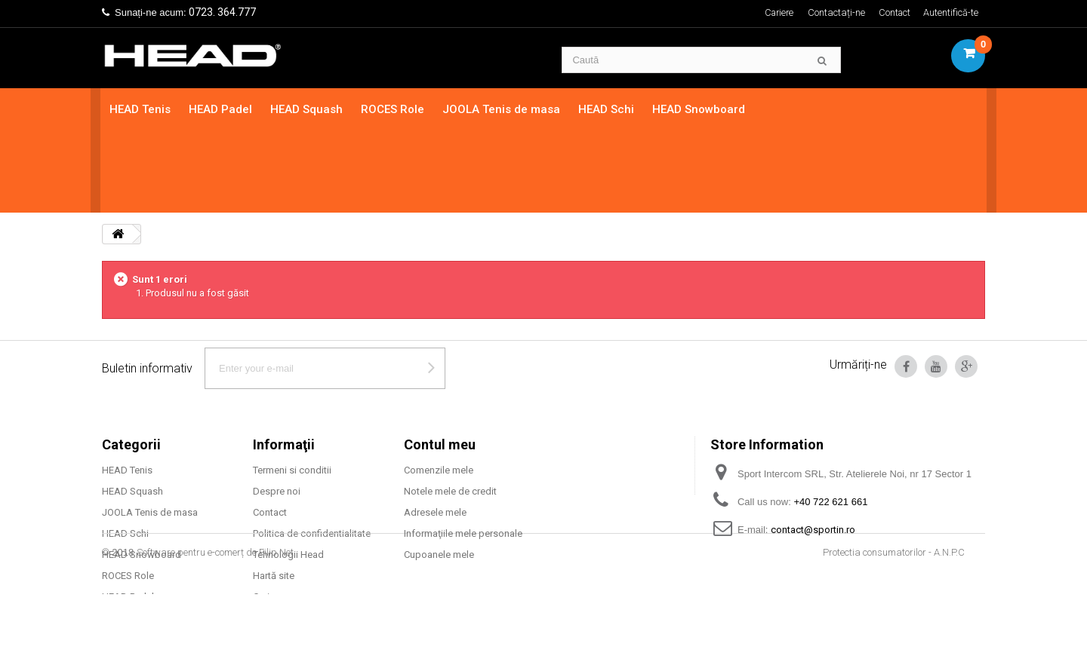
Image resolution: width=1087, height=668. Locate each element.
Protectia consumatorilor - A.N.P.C (894, 626)
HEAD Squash (308, 109)
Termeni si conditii (292, 388)
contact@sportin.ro (813, 447)
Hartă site (273, 493)
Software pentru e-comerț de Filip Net (215, 626)
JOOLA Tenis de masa (503, 109)
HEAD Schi (608, 109)
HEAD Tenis (141, 109)
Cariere (776, 12)
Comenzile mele (438, 388)
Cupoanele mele (439, 472)
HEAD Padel (222, 109)
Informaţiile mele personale (463, 451)
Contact (893, 12)
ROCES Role (394, 109)
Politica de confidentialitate (312, 451)
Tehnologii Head (288, 472)
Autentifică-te (950, 12)
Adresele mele (435, 430)
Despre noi (276, 409)
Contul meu (440, 362)
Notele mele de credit (450, 409)
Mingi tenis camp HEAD (153, 535)
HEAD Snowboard (700, 109)
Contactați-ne (835, 12)
